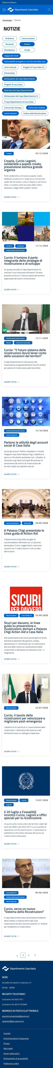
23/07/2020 (41, 707)
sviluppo (20, 246)
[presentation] (49, 9)
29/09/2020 (41, 615)
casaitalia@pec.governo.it (13, 1021)
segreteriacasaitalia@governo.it (15, 1016)
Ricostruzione (11, 615)
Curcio (24, 800)
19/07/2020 (41, 800)
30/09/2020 (41, 523)
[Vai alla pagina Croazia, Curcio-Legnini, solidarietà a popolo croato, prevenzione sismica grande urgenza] (11, 197)
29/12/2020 (41, 153)
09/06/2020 (41, 892)
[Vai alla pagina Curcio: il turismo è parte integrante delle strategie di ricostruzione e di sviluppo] (11, 289)
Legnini (9, 804)
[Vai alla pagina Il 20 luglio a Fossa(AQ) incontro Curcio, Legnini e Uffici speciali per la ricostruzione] (11, 844)
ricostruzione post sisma (15, 250)
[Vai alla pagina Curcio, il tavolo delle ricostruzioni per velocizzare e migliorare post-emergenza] (11, 751)
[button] (11, 1063)
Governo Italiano (9, 2)
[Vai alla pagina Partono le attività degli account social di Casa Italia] (11, 474)
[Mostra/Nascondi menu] (4, 10)
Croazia (9, 153)
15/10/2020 (41, 430)
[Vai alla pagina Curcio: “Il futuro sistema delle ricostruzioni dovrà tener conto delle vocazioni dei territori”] (11, 382)
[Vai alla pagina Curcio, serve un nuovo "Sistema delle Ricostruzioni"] (11, 936)
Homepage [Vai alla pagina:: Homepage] (7, 20)
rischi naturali (11, 901)
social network (11, 435)
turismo (9, 246)
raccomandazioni (12, 523)
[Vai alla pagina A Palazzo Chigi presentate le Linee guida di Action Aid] (11, 566)
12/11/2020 (41, 338)
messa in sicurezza (23, 342)
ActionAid (27, 523)
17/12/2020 (41, 245)
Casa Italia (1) (27, 615)
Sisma (8, 342)
